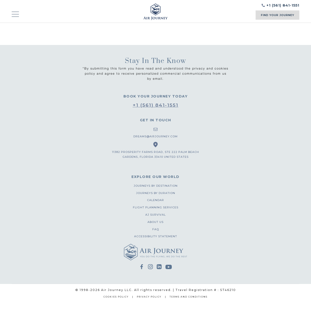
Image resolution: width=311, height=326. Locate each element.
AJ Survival (155, 214)
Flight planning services (155, 207)
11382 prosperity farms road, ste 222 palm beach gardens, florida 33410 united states (155, 154)
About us (155, 222)
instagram (150, 267)
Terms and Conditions (188, 296)
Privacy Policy (149, 296)
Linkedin (159, 267)
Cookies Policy (116, 296)
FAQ (155, 229)
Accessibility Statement (155, 236)
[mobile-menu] (15, 14)
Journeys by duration (155, 193)
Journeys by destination (156, 185)
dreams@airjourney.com (155, 136)
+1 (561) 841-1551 (155, 105)
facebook (141, 267)
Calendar (155, 200)
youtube (168, 267)
